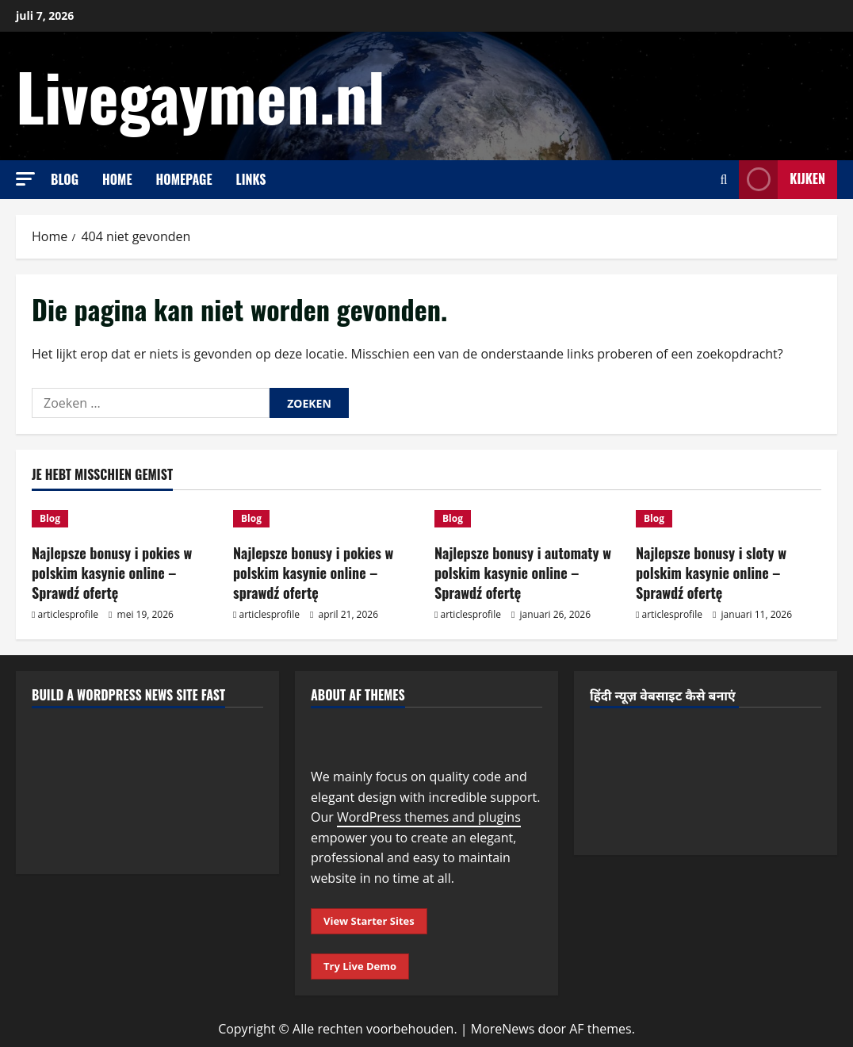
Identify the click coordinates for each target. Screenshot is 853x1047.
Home (117, 179)
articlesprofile (68, 614)
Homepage (184, 179)
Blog (64, 179)
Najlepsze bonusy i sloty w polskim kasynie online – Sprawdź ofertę (711, 573)
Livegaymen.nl (200, 95)
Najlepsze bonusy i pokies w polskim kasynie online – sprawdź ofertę (313, 573)
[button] (25, 179)
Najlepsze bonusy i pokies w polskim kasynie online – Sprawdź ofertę (112, 573)
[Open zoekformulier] (723, 179)
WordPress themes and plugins (429, 817)
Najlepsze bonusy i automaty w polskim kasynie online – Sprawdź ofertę (522, 573)
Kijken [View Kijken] (782, 179)
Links (251, 179)
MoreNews (503, 1028)
